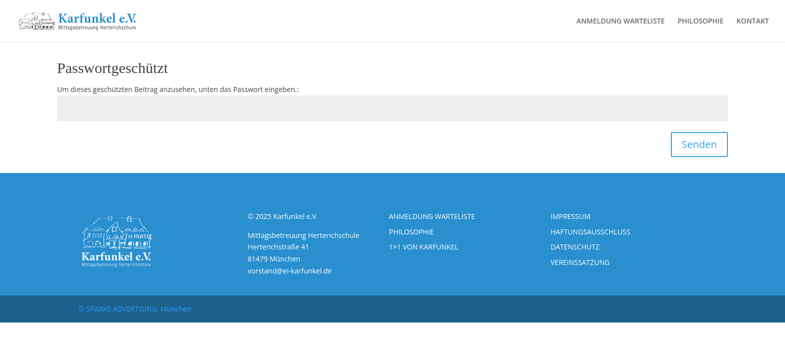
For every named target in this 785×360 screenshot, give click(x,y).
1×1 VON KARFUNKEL (424, 247)
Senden (699, 144)
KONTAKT (752, 22)
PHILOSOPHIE (700, 22)
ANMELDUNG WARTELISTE (620, 22)
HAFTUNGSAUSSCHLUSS (590, 231)
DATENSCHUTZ (575, 247)
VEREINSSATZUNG (580, 262)
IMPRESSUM (571, 216)
